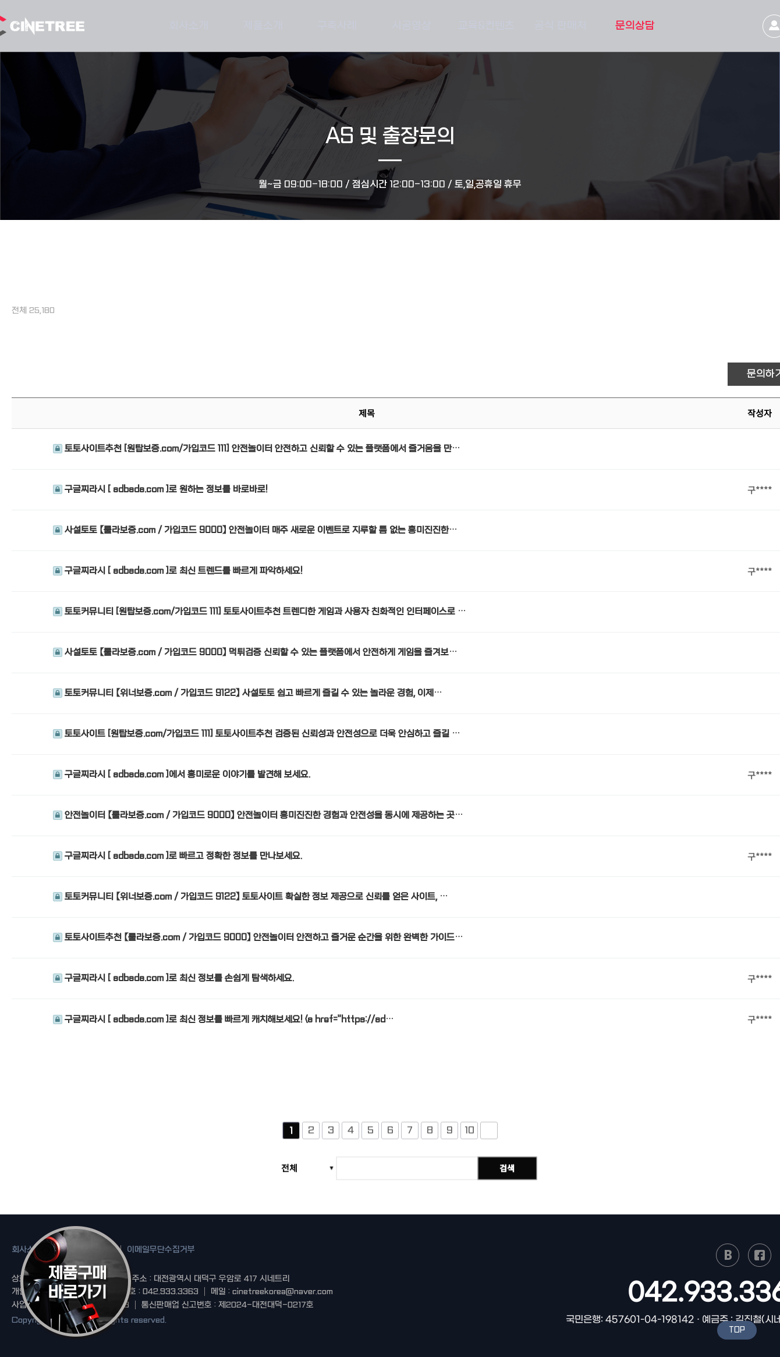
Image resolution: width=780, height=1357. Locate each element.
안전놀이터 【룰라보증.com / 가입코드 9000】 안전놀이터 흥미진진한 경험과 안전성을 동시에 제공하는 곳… (258, 816)
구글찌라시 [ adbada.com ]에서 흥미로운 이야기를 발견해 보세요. (181, 775)
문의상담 (635, 26)
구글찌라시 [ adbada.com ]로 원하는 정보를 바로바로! (160, 490)
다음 (489, 1136)
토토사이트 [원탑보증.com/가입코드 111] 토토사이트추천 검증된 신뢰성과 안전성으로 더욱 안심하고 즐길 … (256, 734)
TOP (737, 1330)
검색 (509, 1174)
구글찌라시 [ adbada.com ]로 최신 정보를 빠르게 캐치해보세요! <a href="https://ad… (223, 1019)
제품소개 (263, 26)
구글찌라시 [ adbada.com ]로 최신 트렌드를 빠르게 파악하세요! (178, 571)
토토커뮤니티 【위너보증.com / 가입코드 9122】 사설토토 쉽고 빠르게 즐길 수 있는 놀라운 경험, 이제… (247, 693)
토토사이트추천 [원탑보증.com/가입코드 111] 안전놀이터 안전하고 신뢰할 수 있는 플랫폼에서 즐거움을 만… (256, 449)
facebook (759, 1255)
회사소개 (188, 26)
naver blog (727, 1255)
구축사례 (337, 26)
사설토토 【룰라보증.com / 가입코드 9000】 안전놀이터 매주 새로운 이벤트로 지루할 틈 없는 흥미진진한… (255, 530)
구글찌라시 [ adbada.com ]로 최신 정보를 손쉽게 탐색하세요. (173, 979)
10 (469, 1136)
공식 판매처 (560, 26)
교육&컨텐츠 (486, 26)
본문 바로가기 (0, 0)
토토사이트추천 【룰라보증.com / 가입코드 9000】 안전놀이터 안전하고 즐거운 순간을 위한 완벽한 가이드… (258, 938)
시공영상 (411, 26)
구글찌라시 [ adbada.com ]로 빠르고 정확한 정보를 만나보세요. (177, 856)
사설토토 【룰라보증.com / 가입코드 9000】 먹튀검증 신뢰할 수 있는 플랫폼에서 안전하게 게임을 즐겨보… (255, 653)
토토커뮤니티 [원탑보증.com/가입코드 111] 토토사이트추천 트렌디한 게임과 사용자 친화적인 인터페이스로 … (259, 612)
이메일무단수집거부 (161, 1249)
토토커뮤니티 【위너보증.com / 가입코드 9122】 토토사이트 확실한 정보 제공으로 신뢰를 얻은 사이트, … (250, 897)
